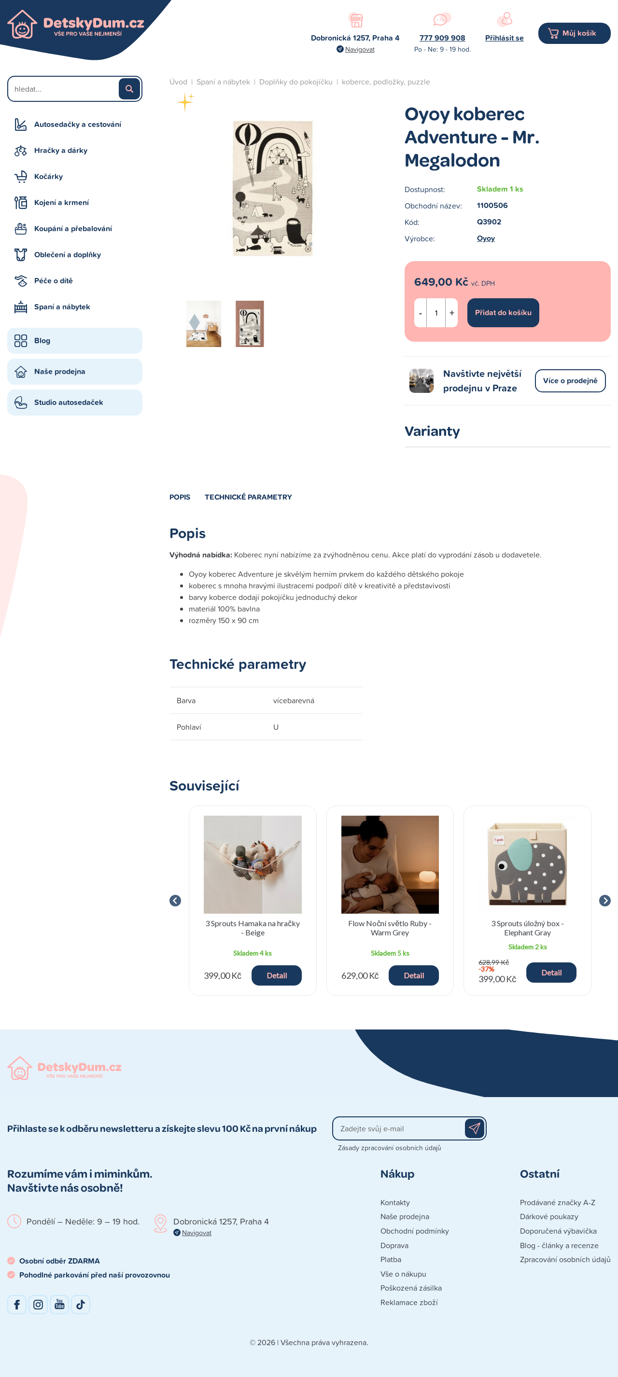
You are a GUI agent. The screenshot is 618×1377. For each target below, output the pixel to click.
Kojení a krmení (61, 202)
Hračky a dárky (60, 150)
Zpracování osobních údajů (565, 1259)
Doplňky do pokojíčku (296, 81)
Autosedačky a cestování (77, 124)
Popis (179, 496)
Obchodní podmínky (414, 1230)
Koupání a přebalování (73, 228)
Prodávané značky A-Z (557, 1202)
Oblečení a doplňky (67, 254)
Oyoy (486, 238)
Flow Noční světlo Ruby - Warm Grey (390, 927)
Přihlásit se (504, 37)
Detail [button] (277, 975)
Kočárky (48, 176)
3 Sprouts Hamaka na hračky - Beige (252, 927)
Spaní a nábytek (62, 306)
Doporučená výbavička (558, 1230)
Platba (390, 1259)
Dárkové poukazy (549, 1216)
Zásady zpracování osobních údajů (389, 1147)
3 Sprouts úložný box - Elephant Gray (527, 927)
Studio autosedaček (68, 402)
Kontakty (395, 1202)
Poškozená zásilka (411, 1287)
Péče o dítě (53, 280)
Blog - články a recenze (559, 1245)
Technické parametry (248, 496)
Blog (42, 340)
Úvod (178, 81)
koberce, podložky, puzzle (386, 81)
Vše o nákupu (403, 1273)
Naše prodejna (59, 371)
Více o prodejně (570, 380)
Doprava (394, 1245)
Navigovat (360, 49)
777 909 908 (442, 37)
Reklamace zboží (409, 1302)
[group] (253, 901)
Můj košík (579, 33)
